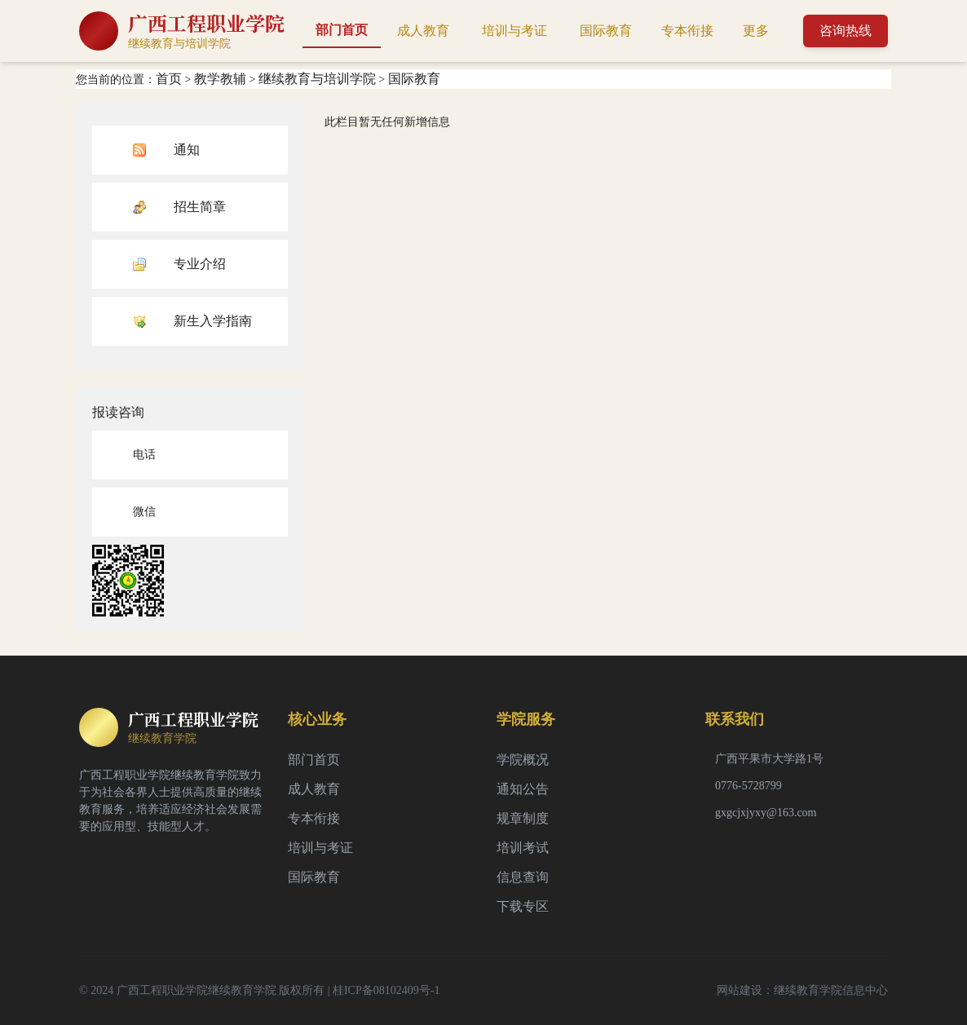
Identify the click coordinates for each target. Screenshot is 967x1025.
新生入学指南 (213, 321)
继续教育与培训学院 (317, 79)
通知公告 (523, 789)
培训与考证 (514, 31)
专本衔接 (687, 31)
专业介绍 (200, 264)
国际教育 (606, 31)
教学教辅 (220, 79)
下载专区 (523, 906)
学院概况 (523, 760)
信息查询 (523, 877)
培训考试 (523, 848)
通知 (187, 150)
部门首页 (342, 30)
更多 (756, 31)
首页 (169, 79)
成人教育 (423, 31)
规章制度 (523, 818)
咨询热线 (845, 31)
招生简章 (200, 207)
